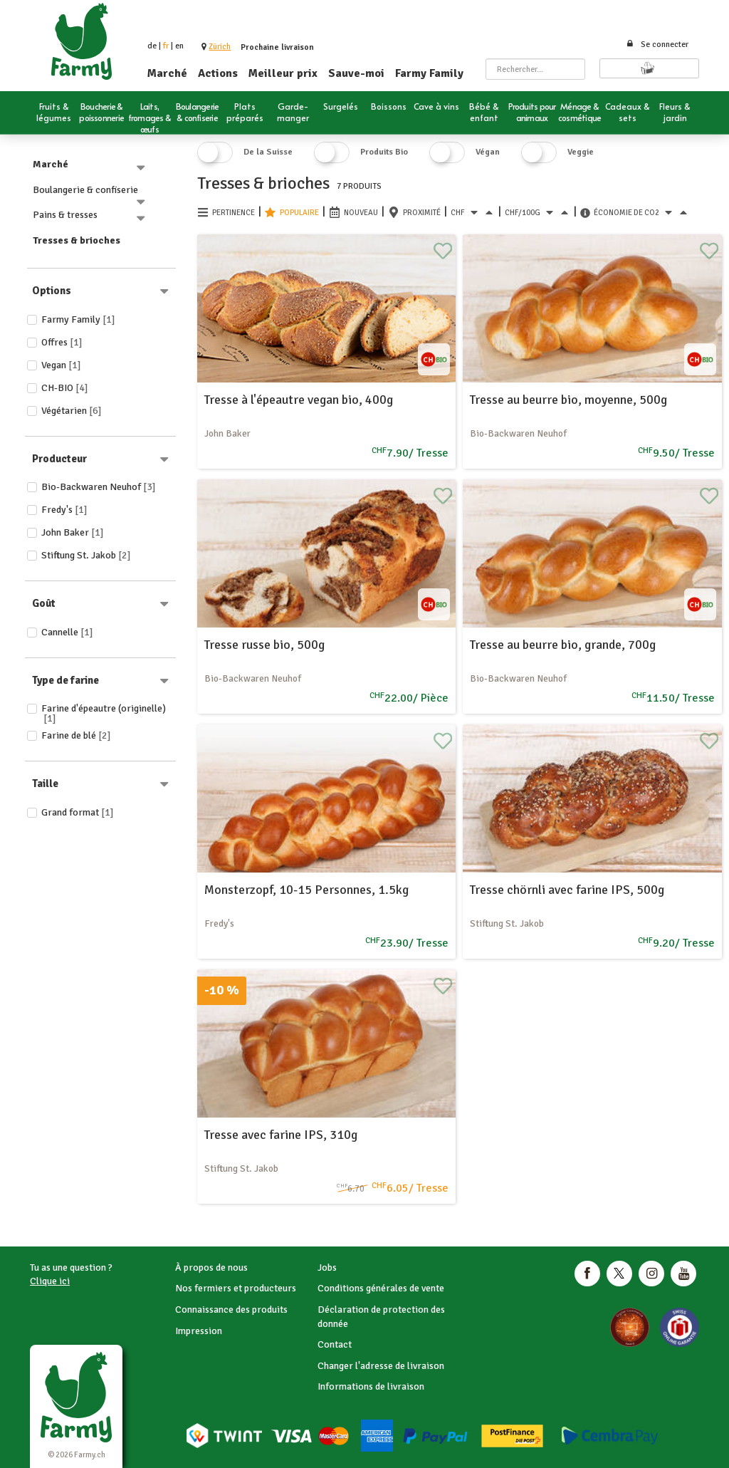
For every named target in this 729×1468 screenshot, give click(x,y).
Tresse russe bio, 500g (264, 644)
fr (166, 46)
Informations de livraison (371, 1386)
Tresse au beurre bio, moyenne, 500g (568, 399)
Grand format (77, 812)
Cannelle (67, 632)
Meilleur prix (283, 73)
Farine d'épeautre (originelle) (103, 713)
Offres (62, 342)
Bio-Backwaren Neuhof (98, 487)
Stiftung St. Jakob (86, 555)
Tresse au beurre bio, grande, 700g (563, 644)
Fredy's (64, 510)
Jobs (327, 1267)
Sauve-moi (356, 73)
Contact (335, 1344)
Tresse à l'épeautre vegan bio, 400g (298, 399)
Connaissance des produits (231, 1309)
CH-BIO (64, 388)
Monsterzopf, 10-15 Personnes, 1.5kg (306, 889)
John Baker (72, 532)
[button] (220, 46)
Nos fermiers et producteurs (235, 1288)
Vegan (61, 365)
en (179, 46)
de (152, 46)
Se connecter (657, 44)
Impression (198, 1331)
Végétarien (71, 411)
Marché (167, 73)
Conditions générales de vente (381, 1288)
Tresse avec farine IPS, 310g (280, 1134)
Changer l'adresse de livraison (381, 1366)
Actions (218, 73)
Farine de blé (76, 735)
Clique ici (50, 1281)
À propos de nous (211, 1267)
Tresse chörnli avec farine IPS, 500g (567, 889)
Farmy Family (429, 73)
